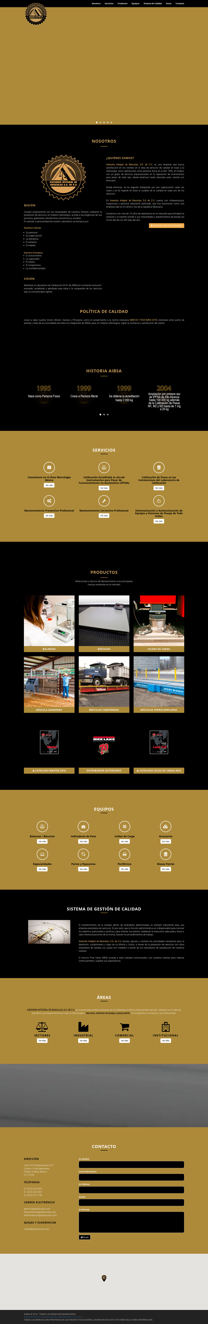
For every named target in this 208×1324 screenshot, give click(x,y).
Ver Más (42, 1040)
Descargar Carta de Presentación (166, 225)
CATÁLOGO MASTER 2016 (49, 770)
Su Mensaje (84, 1209)
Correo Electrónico (87, 1172)
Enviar (85, 1237)
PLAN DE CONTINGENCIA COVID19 (65, 1317)
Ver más (49, 485)
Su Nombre (84, 1159)
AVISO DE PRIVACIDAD (35, 1317)
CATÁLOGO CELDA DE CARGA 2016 (159, 770)
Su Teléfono (84, 1184)
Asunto (82, 1197)
